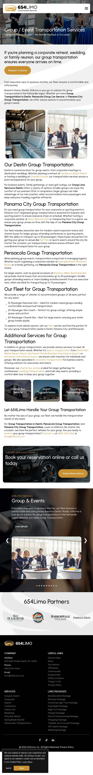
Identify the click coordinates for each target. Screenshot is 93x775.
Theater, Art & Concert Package (63, 723)
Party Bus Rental (12, 716)
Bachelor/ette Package (59, 696)
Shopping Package (57, 719)
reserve (8, 433)
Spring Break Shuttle (14, 719)
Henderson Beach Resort (74, 173)
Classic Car (9, 709)
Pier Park (44, 239)
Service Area (54, 657)
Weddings (9, 713)
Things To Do (54, 681)
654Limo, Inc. (33, 747)
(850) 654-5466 (66, 433)
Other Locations (56, 678)
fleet (51, 325)
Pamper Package (56, 713)
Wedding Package (57, 730)
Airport (7, 702)
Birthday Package (56, 699)
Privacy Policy (55, 685)
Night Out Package (57, 709)
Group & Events (28, 501)
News (50, 661)
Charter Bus (10, 706)
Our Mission (53, 664)
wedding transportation (31, 371)
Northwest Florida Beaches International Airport (53, 353)
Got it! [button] (8, 768)
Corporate (9, 699)
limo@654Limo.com (14, 436)
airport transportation (58, 350)
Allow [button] (21, 768)
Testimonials (54, 671)
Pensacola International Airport (21, 356)
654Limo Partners (46, 601)
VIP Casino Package (57, 726)
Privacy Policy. (67, 747)
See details (22, 526)
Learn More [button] (27, 762)
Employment (54, 674)
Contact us (48, 433)
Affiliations (53, 668)
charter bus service (30, 368)
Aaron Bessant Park (38, 219)
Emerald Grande (39, 176)
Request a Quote (17, 70)
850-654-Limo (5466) (22, 452)
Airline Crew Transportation (17, 723)
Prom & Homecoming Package (63, 716)
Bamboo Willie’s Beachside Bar (70, 273)
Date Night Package (58, 706)
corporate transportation (48, 359)
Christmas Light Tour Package (63, 702)
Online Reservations (73, 473)
